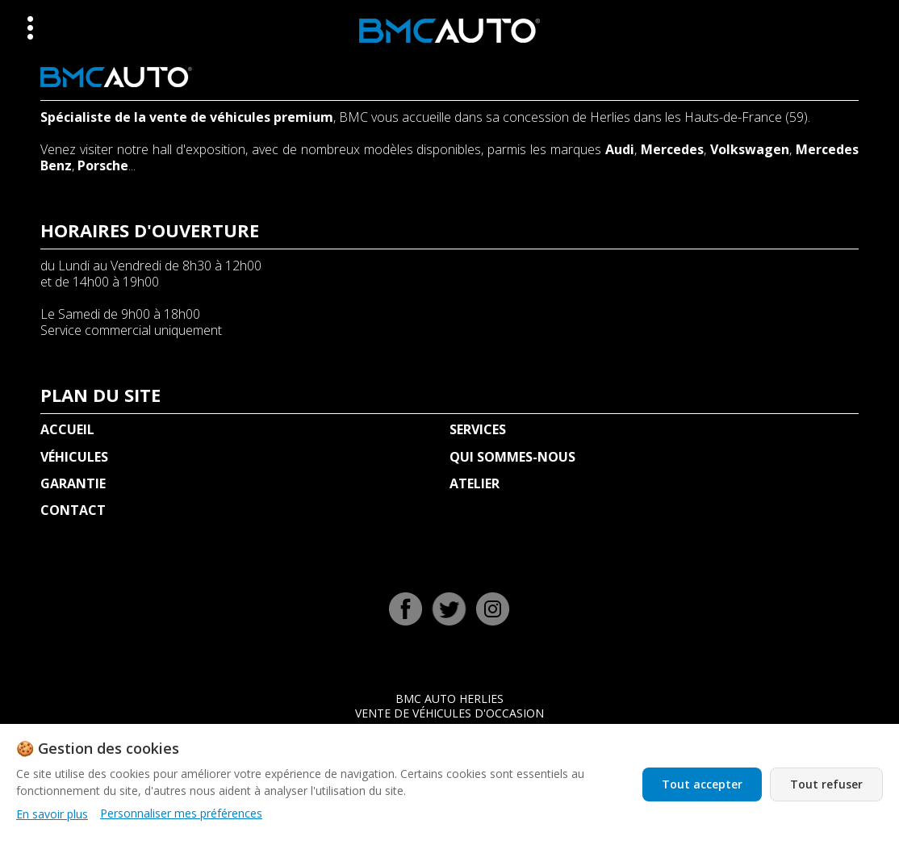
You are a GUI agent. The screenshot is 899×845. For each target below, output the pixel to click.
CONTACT (73, 510)
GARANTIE (73, 483)
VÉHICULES (74, 457)
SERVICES (478, 429)
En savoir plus (52, 814)
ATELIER (475, 483)
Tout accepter (702, 784)
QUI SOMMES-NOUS (512, 457)
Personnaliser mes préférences (181, 813)
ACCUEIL (67, 429)
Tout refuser (826, 784)
